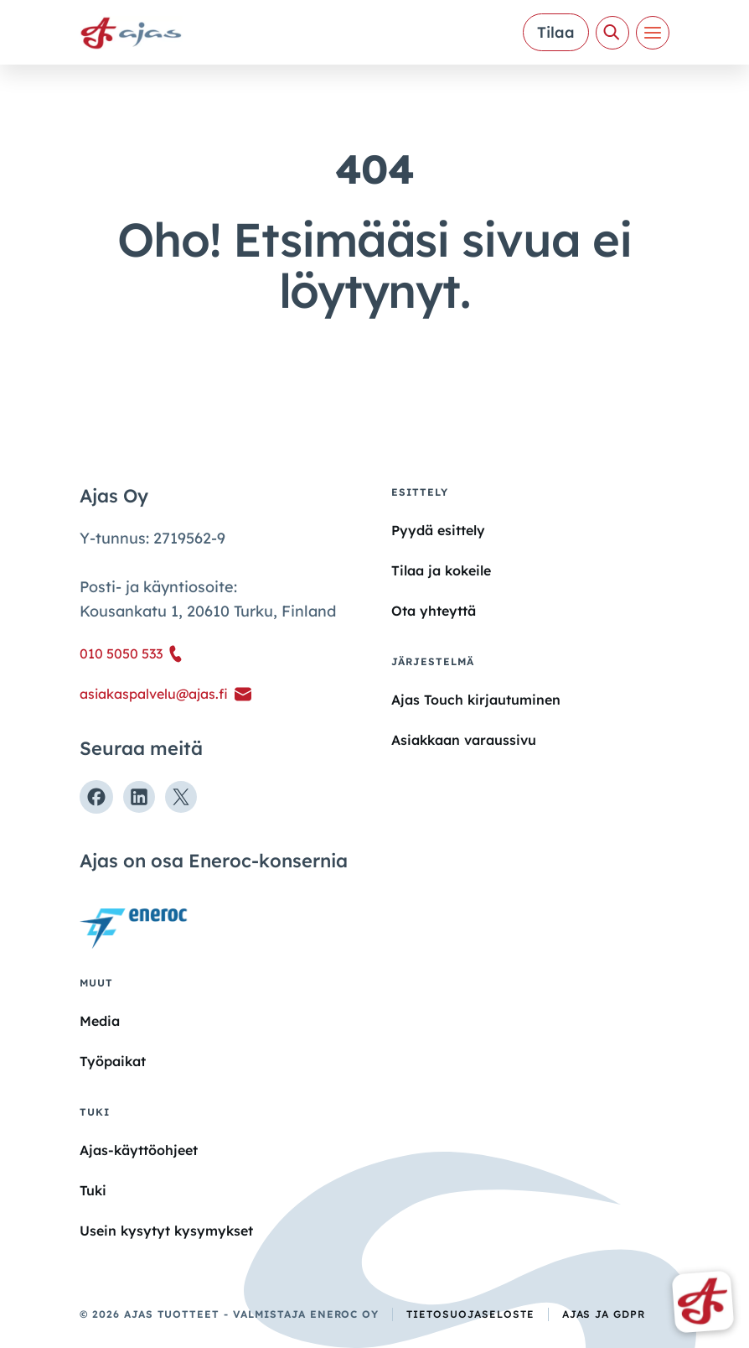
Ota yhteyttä (433, 610)
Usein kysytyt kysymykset (166, 1230)
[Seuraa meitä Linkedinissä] (139, 797)
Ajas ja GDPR (604, 1314)
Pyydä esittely (438, 530)
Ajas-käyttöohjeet (139, 1149)
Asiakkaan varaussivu (463, 739)
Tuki (93, 1190)
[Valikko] (652, 32)
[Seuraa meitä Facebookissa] (96, 797)
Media (100, 1020)
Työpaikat (113, 1061)
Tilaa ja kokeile (441, 570)
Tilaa (556, 32)
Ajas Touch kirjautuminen (475, 699)
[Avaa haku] (612, 32)
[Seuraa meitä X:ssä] (181, 797)
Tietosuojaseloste (470, 1314)
